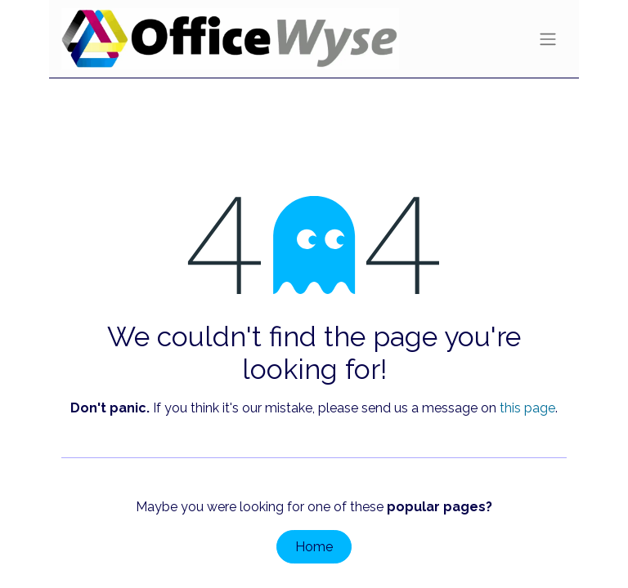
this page (527, 408)
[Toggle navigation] (548, 39)
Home (314, 547)
